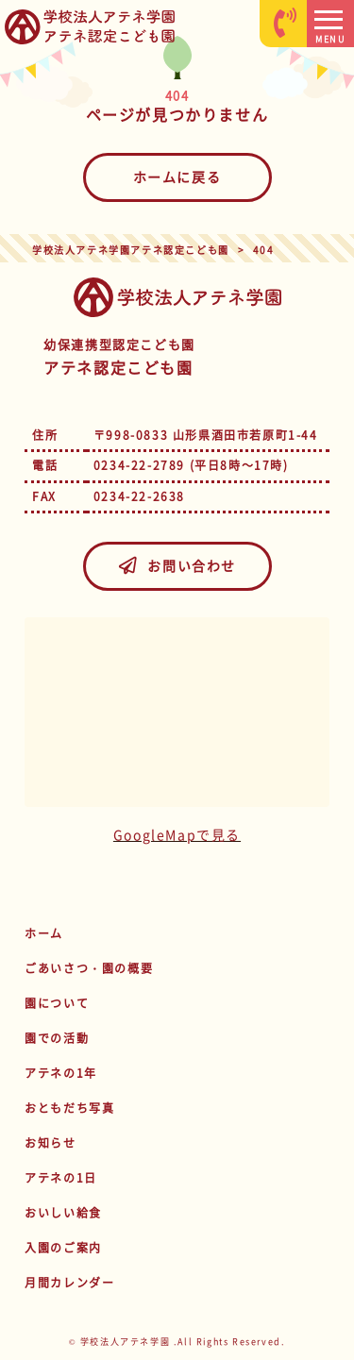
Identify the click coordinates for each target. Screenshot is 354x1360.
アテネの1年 (61, 1073)
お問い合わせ (177, 565)
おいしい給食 (63, 1212)
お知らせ (50, 1142)
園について (57, 1003)
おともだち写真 (69, 1108)
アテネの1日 (61, 1177)
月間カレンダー (69, 1282)
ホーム (44, 933)
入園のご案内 (63, 1247)
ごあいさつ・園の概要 (89, 968)
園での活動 (57, 1038)
